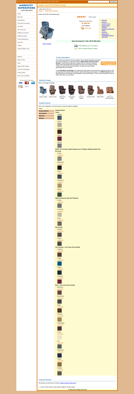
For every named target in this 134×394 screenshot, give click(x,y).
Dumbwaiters (21, 20)
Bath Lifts (20, 17)
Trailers (19, 45)
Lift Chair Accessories (23, 23)
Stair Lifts (20, 42)
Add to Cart (88, 28)
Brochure (104, 22)
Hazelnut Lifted (52, 96)
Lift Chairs (20, 26)
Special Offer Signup (23, 66)
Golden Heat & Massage (106, 26)
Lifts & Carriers (21, 29)
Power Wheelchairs (22, 39)
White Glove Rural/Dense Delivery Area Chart (108, 35)
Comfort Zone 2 (106, 24)
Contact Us (26, 1)
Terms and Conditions (23, 76)
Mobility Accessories (23, 33)
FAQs (40, 1)
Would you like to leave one (68, 383)
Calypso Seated (43, 96)
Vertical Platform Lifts (23, 48)
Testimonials (34, 1)
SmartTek (104, 32)
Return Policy (21, 60)
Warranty (104, 20)
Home (19, 14)
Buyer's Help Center (53, 1)
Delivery (19, 56)
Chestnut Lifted (91, 96)
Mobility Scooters (22, 36)
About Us (19, 1)
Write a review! (92, 16)
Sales (44, 1)
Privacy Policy (21, 72)
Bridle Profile (100, 96)
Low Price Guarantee (23, 69)
